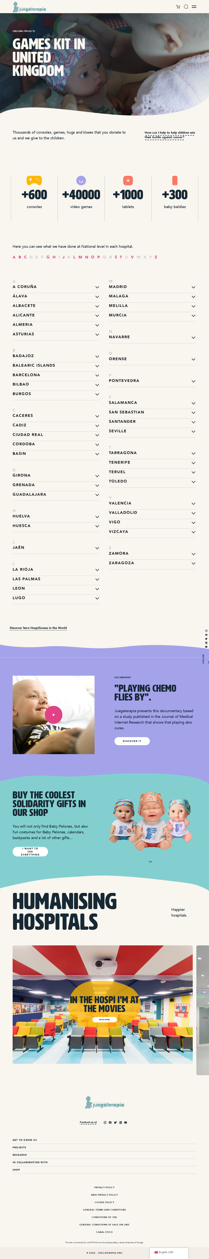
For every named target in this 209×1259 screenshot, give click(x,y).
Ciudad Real (28, 434)
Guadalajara (30, 494)
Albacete (24, 305)
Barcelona (26, 375)
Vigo (115, 522)
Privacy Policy (104, 1187)
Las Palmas (27, 579)
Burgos (22, 393)
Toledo (118, 481)
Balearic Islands (34, 365)
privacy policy (112, 1242)
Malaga (119, 296)
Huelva (21, 516)
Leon (19, 588)
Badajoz (23, 355)
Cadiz (20, 425)
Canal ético (104, 1232)
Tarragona (123, 452)
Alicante (24, 315)
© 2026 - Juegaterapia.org (104, 1253)
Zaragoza (121, 563)
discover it (132, 741)
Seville (118, 431)
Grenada (24, 484)
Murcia (118, 315)
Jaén (18, 547)
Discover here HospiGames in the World (38, 628)
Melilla (118, 305)
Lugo (19, 597)
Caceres (23, 415)
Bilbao (21, 384)
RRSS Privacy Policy (104, 1195)
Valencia (120, 503)
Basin (19, 453)
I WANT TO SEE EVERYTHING (30, 851)
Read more (104, 1019)
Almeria (23, 324)
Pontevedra (124, 380)
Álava (20, 296)
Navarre (119, 337)
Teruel (117, 472)
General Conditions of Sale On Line (104, 1224)
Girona (22, 475)
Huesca (22, 525)
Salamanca (123, 402)
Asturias (23, 334)
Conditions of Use (104, 1217)
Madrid (118, 286)
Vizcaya (118, 531)
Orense (118, 359)
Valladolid (123, 512)
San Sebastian (126, 412)
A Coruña (25, 286)
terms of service (127, 1242)
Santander (122, 421)
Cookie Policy (104, 1202)
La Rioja (23, 569)
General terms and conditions (104, 1209)
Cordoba (24, 444)
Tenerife (120, 462)
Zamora (119, 553)
